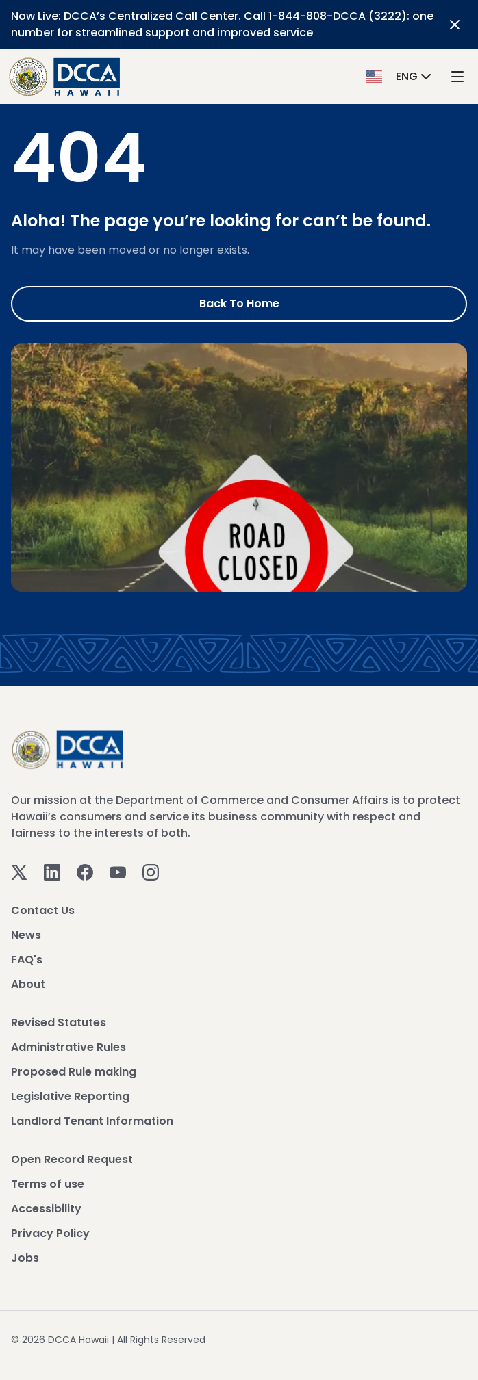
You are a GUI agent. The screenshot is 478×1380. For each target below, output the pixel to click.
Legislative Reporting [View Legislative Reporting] (70, 1096)
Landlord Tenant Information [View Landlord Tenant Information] (92, 1121)
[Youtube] (118, 871)
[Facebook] (85, 871)
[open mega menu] (457, 77)
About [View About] (28, 984)
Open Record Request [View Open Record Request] (72, 1159)
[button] (400, 76)
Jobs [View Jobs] (25, 1258)
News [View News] (26, 935)
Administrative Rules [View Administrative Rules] (68, 1047)
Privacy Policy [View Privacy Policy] (50, 1233)
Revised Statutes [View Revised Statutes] (58, 1022)
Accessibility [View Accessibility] (46, 1208)
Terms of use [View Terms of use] (47, 1184)
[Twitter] (19, 871)
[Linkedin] (52, 871)
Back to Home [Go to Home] (239, 303)
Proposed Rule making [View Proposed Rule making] (73, 1072)
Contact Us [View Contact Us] (43, 910)
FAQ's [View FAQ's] (26, 959)
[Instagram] (150, 871)
